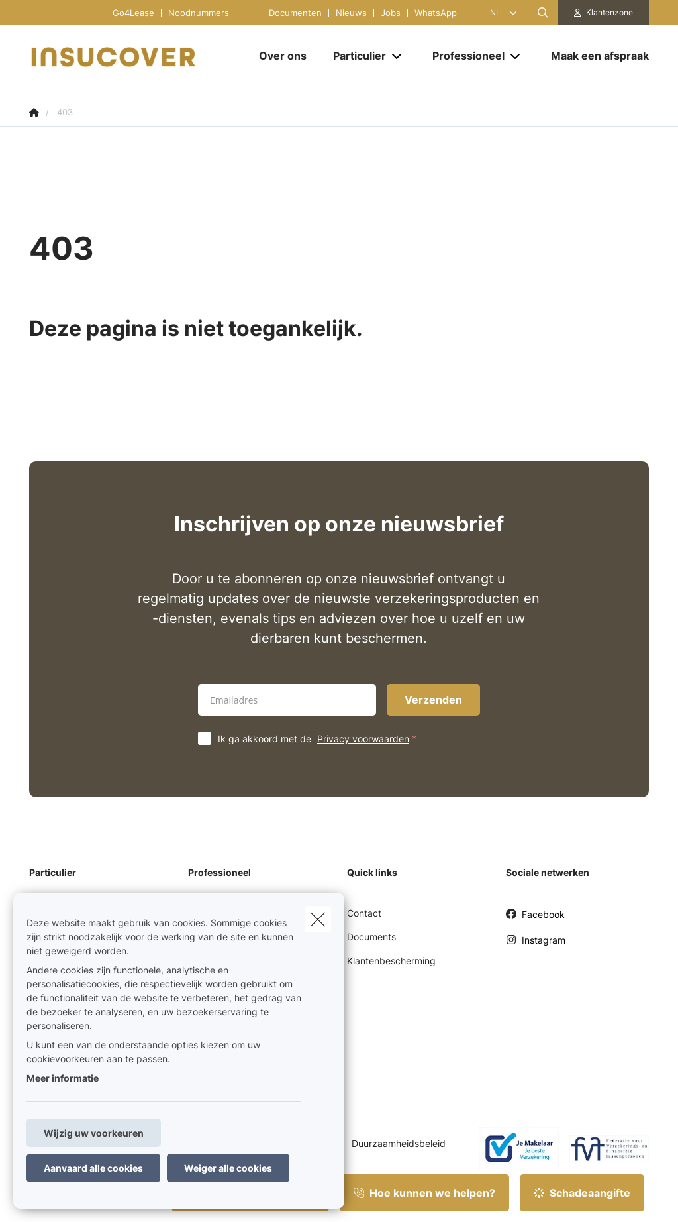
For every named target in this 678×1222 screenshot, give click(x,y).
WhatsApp (435, 13)
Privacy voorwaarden (363, 738)
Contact (364, 912)
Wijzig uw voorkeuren (94, 1133)
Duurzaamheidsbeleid (399, 1143)
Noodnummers (198, 13)
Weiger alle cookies (228, 1168)
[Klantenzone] (604, 12)
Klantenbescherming (391, 960)
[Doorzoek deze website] (543, 12)
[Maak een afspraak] (593, 56)
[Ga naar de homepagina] (128, 55)
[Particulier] (354, 56)
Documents (371, 936)
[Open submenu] (397, 56)
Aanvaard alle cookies (93, 1168)
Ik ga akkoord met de (320, 738)
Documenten (295, 13)
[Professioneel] (463, 56)
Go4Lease (133, 13)
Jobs (391, 13)
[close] (318, 919)
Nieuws (351, 13)
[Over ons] (283, 56)
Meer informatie (62, 1077)
